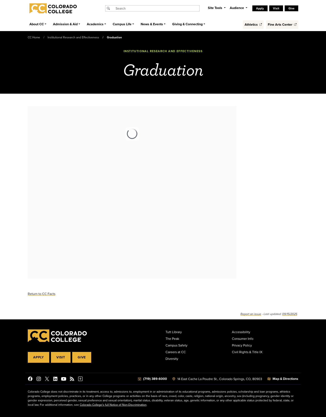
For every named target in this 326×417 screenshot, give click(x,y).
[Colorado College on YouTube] (63, 379)
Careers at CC (176, 352)
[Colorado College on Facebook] (30, 379)
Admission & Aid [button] (65, 24)
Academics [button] (95, 24)
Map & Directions (285, 378)
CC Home (34, 37)
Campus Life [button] (122, 24)
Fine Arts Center (282, 24)
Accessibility (241, 332)
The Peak (172, 338)
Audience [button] (237, 7)
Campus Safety (176, 345)
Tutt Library (174, 332)
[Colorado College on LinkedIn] (55, 379)
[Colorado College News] (72, 379)
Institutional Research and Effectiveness (73, 37)
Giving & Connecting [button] (187, 24)
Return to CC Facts (41, 293)
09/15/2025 (289, 314)
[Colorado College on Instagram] (38, 379)
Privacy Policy (242, 345)
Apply (260, 8)
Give (291, 8)
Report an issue (250, 314)
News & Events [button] (152, 24)
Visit (276, 8)
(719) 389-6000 (155, 378)
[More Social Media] (80, 379)
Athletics (253, 24)
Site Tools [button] (215, 7)
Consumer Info (242, 338)
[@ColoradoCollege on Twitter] (46, 379)
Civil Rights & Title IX (247, 352)
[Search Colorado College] (157, 8)
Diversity (172, 358)
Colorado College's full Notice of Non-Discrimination (113, 405)
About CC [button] (36, 24)
